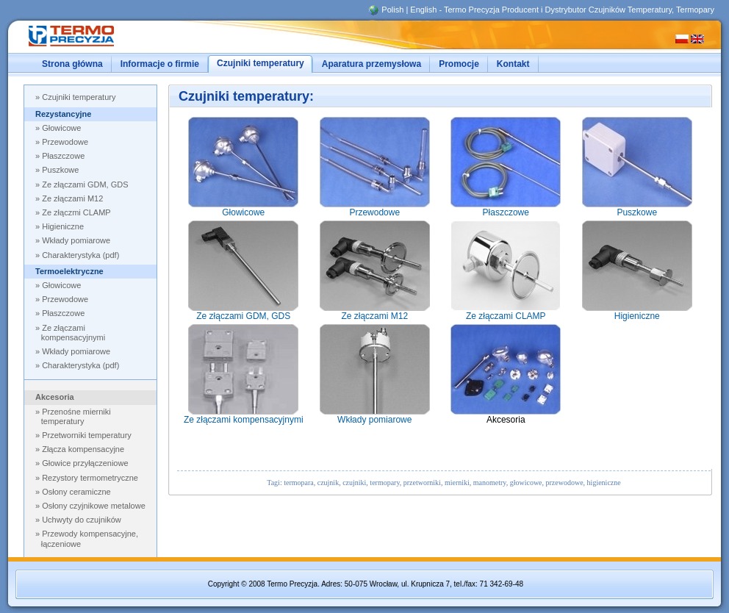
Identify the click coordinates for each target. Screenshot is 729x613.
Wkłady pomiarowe (76, 351)
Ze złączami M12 (72, 198)
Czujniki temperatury (78, 97)
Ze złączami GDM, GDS (85, 184)
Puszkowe (60, 169)
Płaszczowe (63, 155)
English (423, 9)
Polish (392, 9)
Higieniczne (63, 226)
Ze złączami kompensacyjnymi (73, 332)
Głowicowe (61, 127)
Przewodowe (65, 141)
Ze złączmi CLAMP (76, 212)
